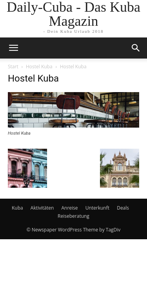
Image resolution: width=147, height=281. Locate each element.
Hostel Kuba (39, 66)
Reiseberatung (73, 216)
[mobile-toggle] (13, 48)
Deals (123, 208)
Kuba (17, 208)
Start (13, 66)
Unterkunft (97, 208)
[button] (136, 48)
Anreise (69, 208)
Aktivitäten (42, 208)
